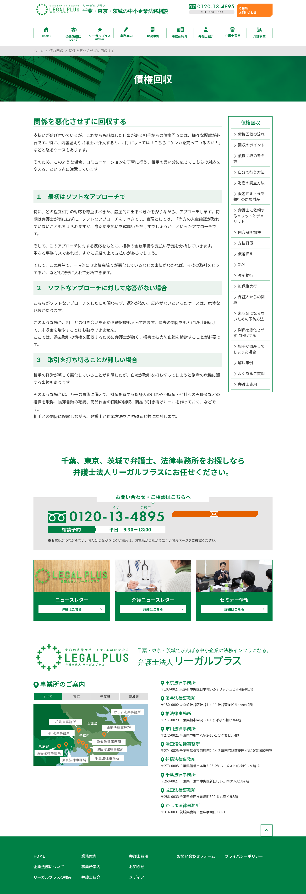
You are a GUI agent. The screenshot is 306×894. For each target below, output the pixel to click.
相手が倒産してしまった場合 (249, 313)
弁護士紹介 (206, 32)
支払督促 (244, 222)
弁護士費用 (232, 32)
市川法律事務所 (176, 726)
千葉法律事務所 (176, 771)
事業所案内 (89, 856)
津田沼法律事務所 (178, 741)
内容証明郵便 (248, 212)
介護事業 (259, 32)
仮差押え (244, 232)
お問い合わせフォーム (193, 849)
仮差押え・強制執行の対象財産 (249, 185)
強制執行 (244, 251)
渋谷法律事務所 (176, 697)
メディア (135, 864)
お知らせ (135, 856)
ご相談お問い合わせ (254, 9)
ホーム (38, 50)
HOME (46, 32)
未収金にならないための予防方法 (249, 283)
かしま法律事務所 (178, 800)
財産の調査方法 (249, 173)
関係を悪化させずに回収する (249, 298)
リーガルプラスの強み (100, 34)
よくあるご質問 (249, 335)
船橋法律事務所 (176, 756)
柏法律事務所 (174, 712)
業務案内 (126, 32)
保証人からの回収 (251, 271)
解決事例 (153, 32)
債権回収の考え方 (251, 153)
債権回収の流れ (249, 133)
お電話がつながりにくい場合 (156, 540)
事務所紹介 (179, 32)
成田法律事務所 (176, 785)
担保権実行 (246, 261)
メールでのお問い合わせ (215, 521)
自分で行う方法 (249, 163)
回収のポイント (249, 143)
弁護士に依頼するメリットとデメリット (250, 200)
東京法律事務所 (176, 682)
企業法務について (73, 34)
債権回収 (56, 50)
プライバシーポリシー (241, 849)
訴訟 (241, 241)
